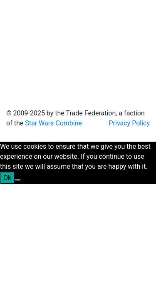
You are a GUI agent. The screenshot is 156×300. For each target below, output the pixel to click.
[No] (18, 180)
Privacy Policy (129, 123)
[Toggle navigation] (18, 49)
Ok (7, 178)
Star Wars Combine (53, 123)
